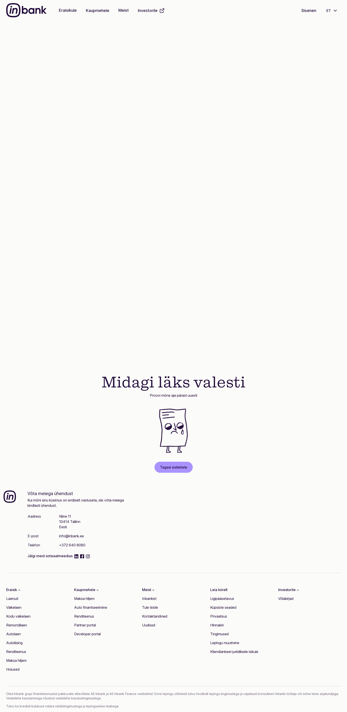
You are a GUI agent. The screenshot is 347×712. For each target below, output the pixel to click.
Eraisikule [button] (68, 10)
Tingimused (219, 634)
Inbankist (149, 598)
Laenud (12, 598)
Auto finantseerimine (90, 607)
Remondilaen (16, 625)
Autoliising (14, 643)
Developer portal (87, 634)
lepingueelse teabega (102, 706)
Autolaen (13, 634)
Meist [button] (123, 10)
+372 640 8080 (72, 545)
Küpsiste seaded (223, 607)
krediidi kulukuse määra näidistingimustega (51, 706)
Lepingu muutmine (224, 643)
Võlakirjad (285, 598)
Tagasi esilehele (173, 467)
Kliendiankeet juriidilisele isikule (234, 651)
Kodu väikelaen (18, 616)
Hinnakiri (217, 625)
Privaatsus (218, 616)
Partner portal (85, 625)
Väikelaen (13, 607)
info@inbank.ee (71, 536)
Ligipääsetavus (222, 598)
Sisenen (308, 10)
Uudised (148, 625)
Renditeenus (16, 651)
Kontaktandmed (154, 616)
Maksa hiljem (16, 660)
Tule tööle (150, 607)
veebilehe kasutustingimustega (78, 698)
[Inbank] (26, 11)
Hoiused (12, 669)
